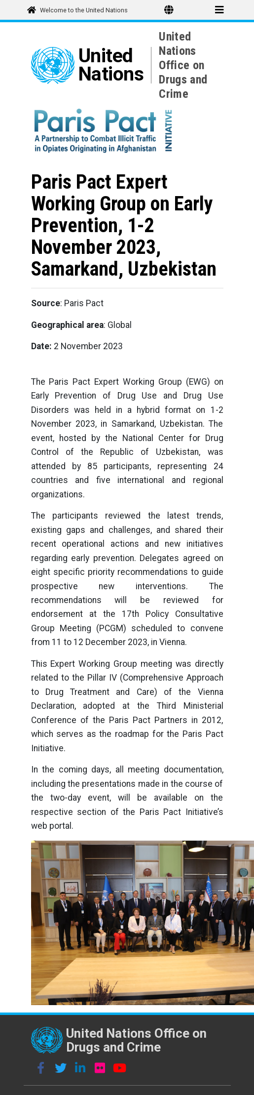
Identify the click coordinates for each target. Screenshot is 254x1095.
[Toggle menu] (220, 10)
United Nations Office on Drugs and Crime (183, 65)
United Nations (111, 64)
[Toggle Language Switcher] (169, 10)
